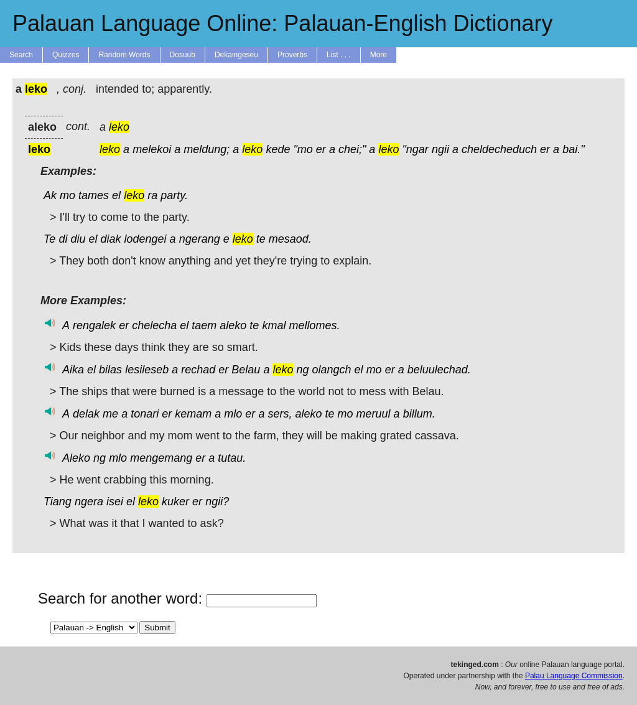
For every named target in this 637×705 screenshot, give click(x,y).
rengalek (94, 325)
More (378, 54)
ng (302, 369)
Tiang (58, 501)
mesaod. (290, 239)
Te (49, 239)
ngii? (217, 501)
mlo (233, 414)
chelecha (154, 325)
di (62, 239)
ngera (89, 501)
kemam (193, 414)
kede (278, 149)
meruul (373, 414)
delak (86, 414)
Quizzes (65, 54)
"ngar (415, 149)
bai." (573, 149)
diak (110, 239)
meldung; (207, 149)
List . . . (339, 54)
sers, (279, 414)
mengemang (161, 458)
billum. (419, 414)
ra (152, 195)
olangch (331, 369)
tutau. (232, 458)
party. (174, 195)
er (321, 149)
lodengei (145, 239)
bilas (110, 369)
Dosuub (182, 54)
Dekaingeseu (236, 54)
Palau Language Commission (574, 675)
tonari (145, 414)
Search (21, 54)
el (116, 195)
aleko (233, 325)
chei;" (352, 149)
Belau (245, 369)
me (110, 414)
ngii (440, 149)
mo (67, 195)
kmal (274, 325)
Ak (50, 195)
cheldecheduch (499, 149)
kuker (175, 501)
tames (93, 195)
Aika (73, 369)
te (261, 239)
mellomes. (314, 325)
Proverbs (292, 54)
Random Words (124, 54)
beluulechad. (439, 369)
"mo (302, 149)
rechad (198, 369)
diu (77, 239)
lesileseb (147, 369)
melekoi (152, 149)
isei (114, 501)
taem (204, 325)
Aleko (76, 458)
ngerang (199, 239)
